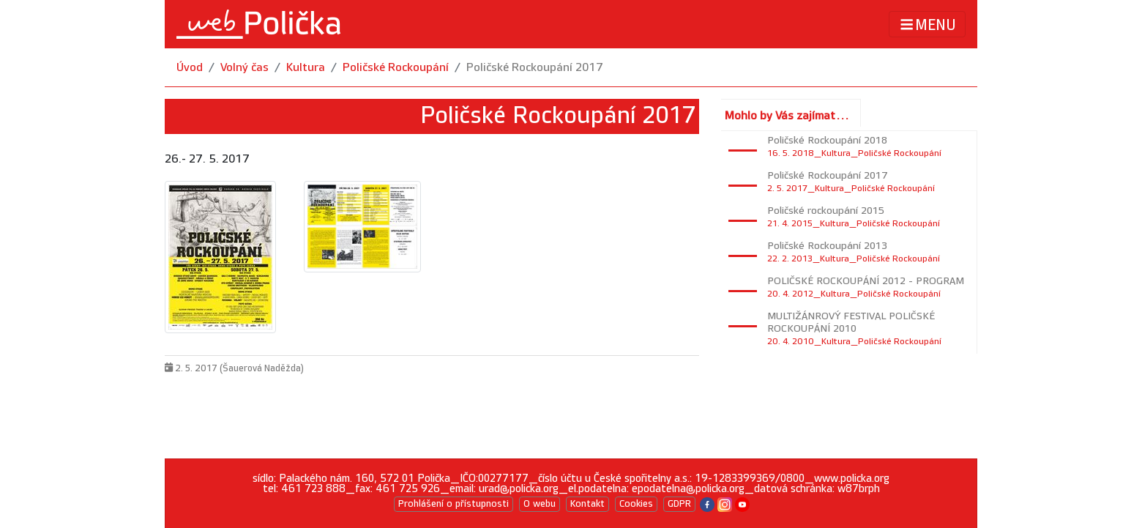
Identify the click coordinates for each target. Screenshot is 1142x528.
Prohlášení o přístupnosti (453, 504)
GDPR (679, 504)
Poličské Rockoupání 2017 (534, 68)
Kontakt (587, 504)
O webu (539, 504)
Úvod (189, 68)
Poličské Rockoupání (396, 68)
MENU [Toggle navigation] (927, 24)
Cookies (636, 504)
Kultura (305, 68)
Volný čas (244, 68)
